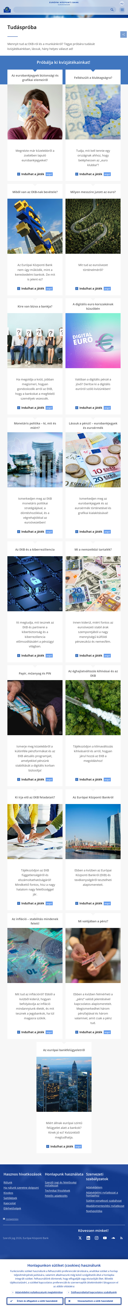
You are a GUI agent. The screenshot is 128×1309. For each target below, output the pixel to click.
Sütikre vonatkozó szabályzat (104, 1200)
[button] (122, 3)
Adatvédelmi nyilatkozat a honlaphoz (102, 1194)
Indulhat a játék (32, 174)
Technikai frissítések (57, 1190)
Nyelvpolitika (94, 1211)
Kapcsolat (10, 1203)
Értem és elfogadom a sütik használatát (37, 1301)
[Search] (62, 9)
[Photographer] (60, 137)
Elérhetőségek (12, 1208)
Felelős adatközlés (56, 1196)
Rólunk (8, 1182)
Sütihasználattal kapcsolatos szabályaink (94, 1292)
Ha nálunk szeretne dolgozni (21, 1187)
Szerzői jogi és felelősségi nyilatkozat (61, 1184)
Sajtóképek (10, 1198)
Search (112, 9)
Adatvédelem (94, 1187)
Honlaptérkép (12, 1219)
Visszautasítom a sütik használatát (95, 1301)
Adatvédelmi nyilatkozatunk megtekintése (39, 1292)
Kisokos (8, 1193)
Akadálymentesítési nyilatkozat (105, 1206)
